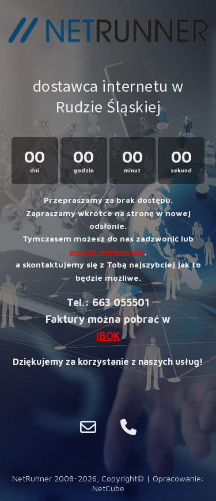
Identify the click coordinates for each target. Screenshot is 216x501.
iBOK (108, 336)
